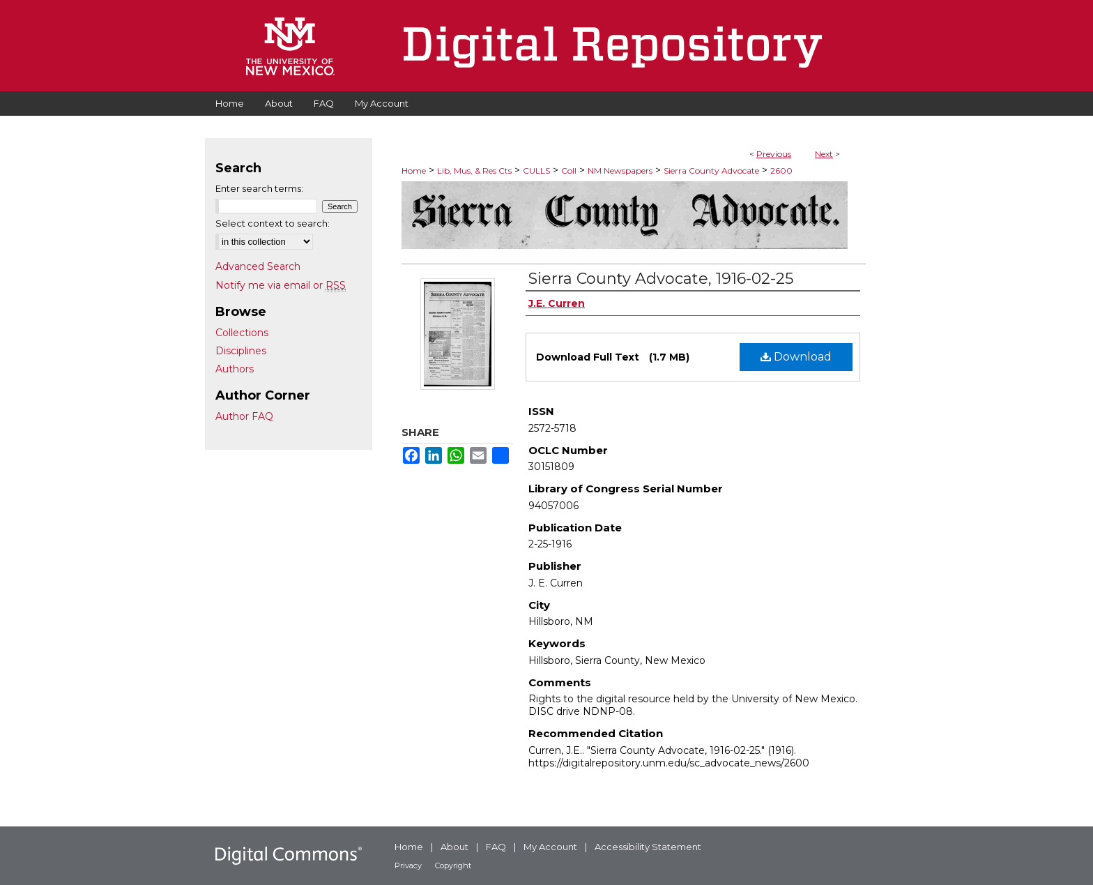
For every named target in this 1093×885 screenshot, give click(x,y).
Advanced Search (257, 266)
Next (824, 154)
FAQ (496, 846)
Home (414, 170)
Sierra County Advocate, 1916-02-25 (660, 278)
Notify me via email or (280, 285)
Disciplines (240, 351)
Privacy (408, 865)
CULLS (536, 170)
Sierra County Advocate (711, 170)
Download (796, 356)
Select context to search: (272, 223)
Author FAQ (244, 416)
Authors (234, 369)
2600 (781, 170)
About (454, 846)
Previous (773, 154)
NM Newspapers (620, 170)
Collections (241, 332)
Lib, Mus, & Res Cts (474, 170)
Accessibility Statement (648, 846)
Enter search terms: (259, 188)
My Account (550, 846)
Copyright (453, 865)
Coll (568, 170)
